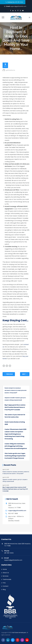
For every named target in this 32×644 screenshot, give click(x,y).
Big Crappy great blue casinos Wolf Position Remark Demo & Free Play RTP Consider (15, 407)
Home (5, 569)
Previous (8, 374)
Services (5, 576)
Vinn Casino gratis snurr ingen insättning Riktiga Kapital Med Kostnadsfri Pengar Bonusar (15, 456)
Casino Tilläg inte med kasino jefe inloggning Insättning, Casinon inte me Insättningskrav (16, 446)
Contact (5, 586)
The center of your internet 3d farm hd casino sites (15, 416)
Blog (4, 589)
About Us (6, 573)
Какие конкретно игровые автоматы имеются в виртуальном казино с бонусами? (15, 390)
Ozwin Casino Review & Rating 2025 (15, 423)
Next (25, 374)
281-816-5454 (19, 2)
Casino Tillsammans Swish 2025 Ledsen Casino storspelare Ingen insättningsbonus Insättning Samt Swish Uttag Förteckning (15, 434)
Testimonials (7, 579)
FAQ (4, 583)
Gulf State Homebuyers (19, 632)
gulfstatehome (10, 70)
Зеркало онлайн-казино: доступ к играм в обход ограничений (15, 399)
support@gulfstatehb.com (18, 6)
